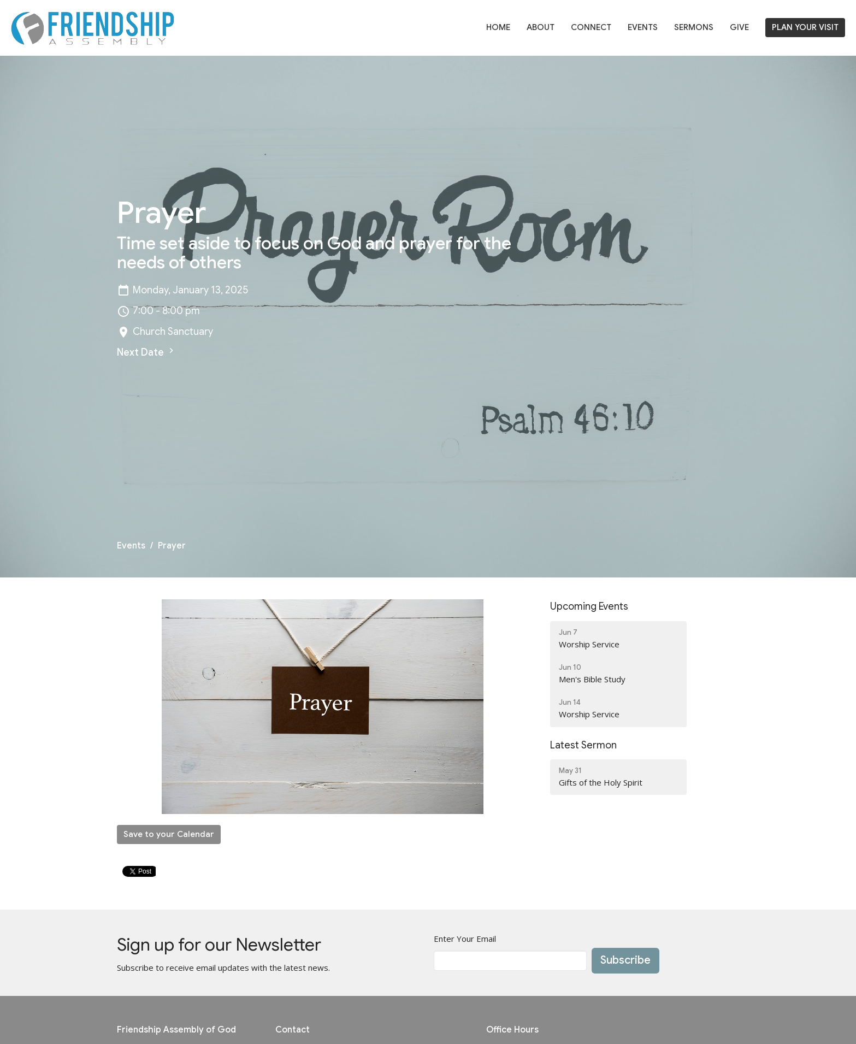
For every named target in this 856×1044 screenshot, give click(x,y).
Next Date (146, 351)
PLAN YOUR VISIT (805, 27)
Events (643, 27)
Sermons (693, 27)
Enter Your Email (465, 938)
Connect (591, 27)
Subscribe (625, 960)
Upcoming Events (589, 606)
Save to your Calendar (168, 834)
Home (498, 27)
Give (739, 27)
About (540, 27)
